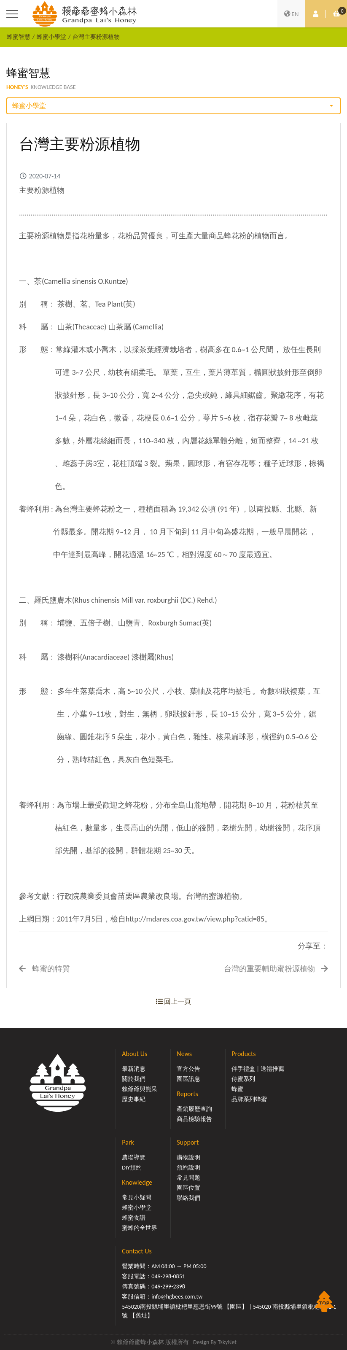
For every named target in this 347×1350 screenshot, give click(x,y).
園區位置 (188, 1187)
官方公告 (188, 1068)
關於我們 (133, 1079)
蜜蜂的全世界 (139, 1227)
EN (291, 14)
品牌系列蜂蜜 (249, 1099)
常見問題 (188, 1177)
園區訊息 (188, 1079)
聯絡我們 (188, 1198)
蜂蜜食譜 (133, 1217)
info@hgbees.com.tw (176, 1296)
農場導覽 (133, 1157)
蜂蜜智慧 (18, 36)
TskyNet (227, 1342)
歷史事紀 (133, 1099)
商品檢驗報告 (194, 1119)
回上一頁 (173, 1001)
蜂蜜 (237, 1089)
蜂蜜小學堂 (51, 36)
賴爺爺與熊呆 (139, 1089)
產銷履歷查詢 (194, 1109)
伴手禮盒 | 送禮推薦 (257, 1068)
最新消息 (133, 1068)
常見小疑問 (136, 1197)
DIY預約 (132, 1167)
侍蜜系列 (243, 1079)
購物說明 (188, 1157)
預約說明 (188, 1167)
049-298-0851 (168, 1276)
